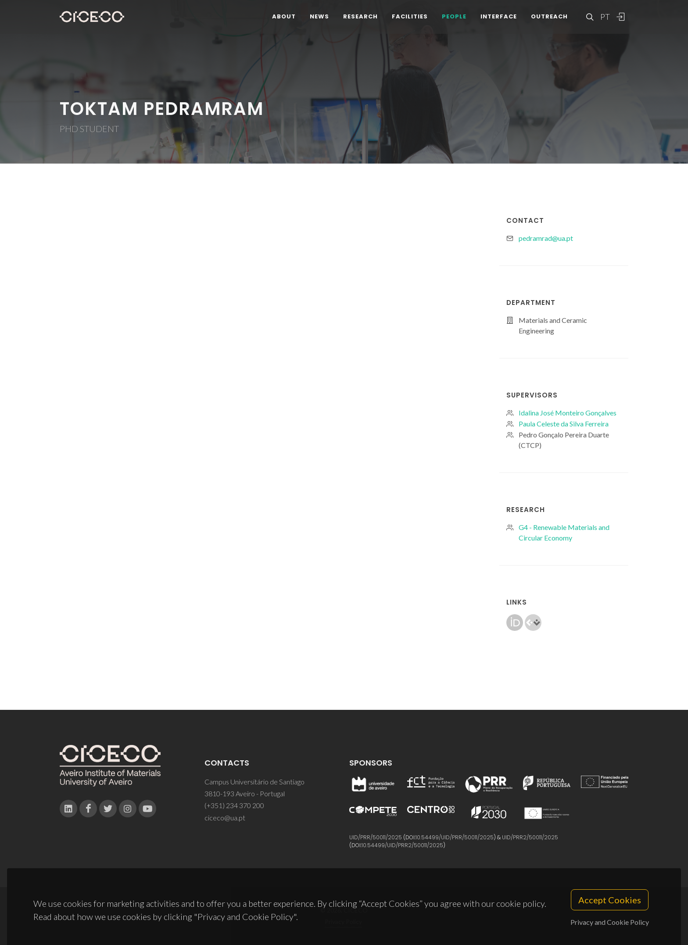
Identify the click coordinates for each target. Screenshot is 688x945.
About (284, 22)
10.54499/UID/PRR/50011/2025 (455, 837)
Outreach (549, 22)
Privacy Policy (343, 921)
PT (604, 22)
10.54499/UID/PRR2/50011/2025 (402, 845)
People (454, 22)
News (319, 22)
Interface (498, 22)
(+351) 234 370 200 (234, 805)
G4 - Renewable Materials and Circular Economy (564, 532)
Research (360, 22)
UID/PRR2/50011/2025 (530, 837)
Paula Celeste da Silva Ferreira (564, 423)
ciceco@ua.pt (224, 817)
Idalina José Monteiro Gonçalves (567, 412)
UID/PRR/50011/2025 (375, 837)
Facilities (410, 22)
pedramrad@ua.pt (546, 238)
